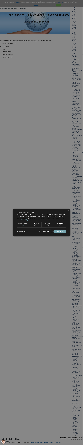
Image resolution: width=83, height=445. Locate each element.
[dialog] (41, 222)
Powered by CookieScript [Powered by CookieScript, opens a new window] (61, 234)
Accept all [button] (60, 231)
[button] (21, 231)
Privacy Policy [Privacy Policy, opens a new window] (24, 220)
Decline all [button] (46, 231)
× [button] (68, 210)
